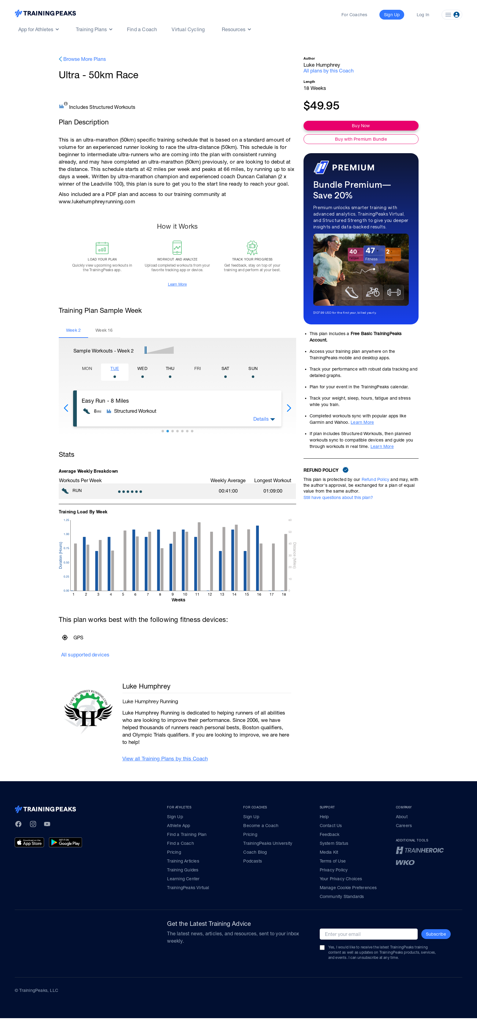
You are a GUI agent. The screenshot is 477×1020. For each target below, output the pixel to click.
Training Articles (183, 862)
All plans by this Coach (329, 70)
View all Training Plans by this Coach (165, 760)
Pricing (174, 854)
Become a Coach (260, 827)
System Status (334, 845)
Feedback (330, 836)
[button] (66, 409)
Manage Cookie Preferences (348, 889)
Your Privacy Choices (341, 880)
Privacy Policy (334, 871)
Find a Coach (142, 29)
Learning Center (183, 880)
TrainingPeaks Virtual (188, 889)
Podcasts (252, 862)
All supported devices (85, 656)
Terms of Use (333, 862)
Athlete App (178, 827)
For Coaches (354, 14)
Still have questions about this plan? (338, 497)
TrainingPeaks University (267, 845)
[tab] (73, 332)
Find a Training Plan (187, 836)
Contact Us (331, 827)
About (402, 818)
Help (324, 818)
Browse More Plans (84, 59)
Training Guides (182, 871)
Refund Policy (375, 479)
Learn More (177, 286)
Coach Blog (255, 854)
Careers (404, 827)
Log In (423, 14)
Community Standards (342, 898)
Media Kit (329, 854)
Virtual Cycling (188, 29)
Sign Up (175, 818)
